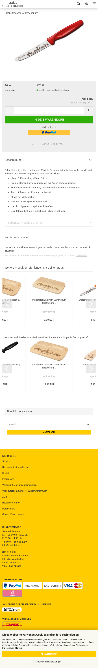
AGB (4, 496)
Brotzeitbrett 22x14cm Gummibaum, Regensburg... (49, 301)
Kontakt (6, 473)
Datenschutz (8, 508)
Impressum (8, 479)
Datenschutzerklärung (12, 648)
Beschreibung (13, 159)
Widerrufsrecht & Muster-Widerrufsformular (24, 490)
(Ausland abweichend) (60, 90)
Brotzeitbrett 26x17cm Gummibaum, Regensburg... (49, 366)
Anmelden (81, 255)
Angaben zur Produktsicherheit (24, 222)
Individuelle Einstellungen (49, 661)
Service (6, 461)
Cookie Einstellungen (13, 514)
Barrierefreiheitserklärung (15, 467)
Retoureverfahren (11, 502)
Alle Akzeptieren (49, 654)
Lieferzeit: (10, 90)
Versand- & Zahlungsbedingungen (19, 485)
